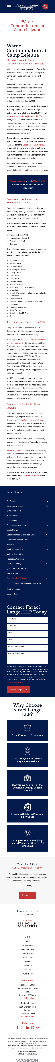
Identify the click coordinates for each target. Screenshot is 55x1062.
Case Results (27, 953)
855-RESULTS (27, 926)
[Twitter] (22, 1027)
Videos (27, 962)
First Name (12, 619)
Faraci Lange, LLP (14, 450)
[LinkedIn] (27, 1027)
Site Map (27, 970)
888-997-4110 (27, 923)
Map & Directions (27, 998)
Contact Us (27, 966)
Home (27, 941)
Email (10, 640)
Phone (10, 633)
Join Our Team (27, 945)
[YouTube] (37, 1027)
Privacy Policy (27, 974)
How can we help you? (16, 654)
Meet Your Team (27, 949)
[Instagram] (32, 1027)
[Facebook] (17, 1027)
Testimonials (27, 957)
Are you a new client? (16, 647)
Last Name (12, 626)
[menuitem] (26, 501)
